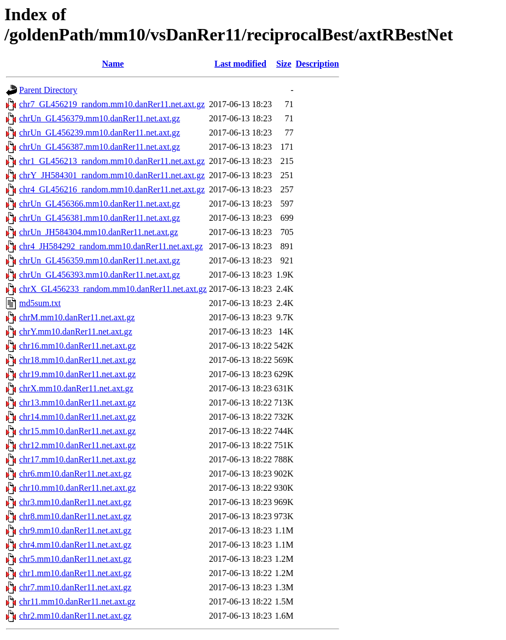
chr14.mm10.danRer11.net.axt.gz (77, 416)
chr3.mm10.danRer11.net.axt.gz (75, 502)
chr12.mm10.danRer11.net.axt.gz (77, 445)
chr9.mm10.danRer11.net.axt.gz (75, 530)
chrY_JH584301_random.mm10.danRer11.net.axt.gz (112, 175)
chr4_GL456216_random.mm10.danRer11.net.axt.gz (112, 189)
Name (113, 63)
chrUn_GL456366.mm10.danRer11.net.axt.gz (99, 203)
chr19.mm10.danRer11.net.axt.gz (77, 374)
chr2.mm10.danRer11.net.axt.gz (75, 615)
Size (284, 63)
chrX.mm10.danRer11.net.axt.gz (76, 388)
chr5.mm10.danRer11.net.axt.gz (75, 558)
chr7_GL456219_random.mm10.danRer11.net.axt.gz (112, 104)
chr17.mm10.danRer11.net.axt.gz (77, 459)
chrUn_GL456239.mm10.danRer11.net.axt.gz (99, 132)
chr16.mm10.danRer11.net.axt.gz (77, 345)
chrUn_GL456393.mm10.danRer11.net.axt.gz (99, 274)
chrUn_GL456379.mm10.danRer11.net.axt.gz (99, 118)
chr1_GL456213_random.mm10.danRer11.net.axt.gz (112, 161)
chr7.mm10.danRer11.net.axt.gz (75, 587)
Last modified (240, 63)
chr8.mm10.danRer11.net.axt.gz (75, 516)
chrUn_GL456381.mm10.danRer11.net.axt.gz (99, 217)
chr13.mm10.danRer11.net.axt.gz (77, 402)
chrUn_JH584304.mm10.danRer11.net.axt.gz (98, 232)
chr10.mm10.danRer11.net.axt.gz (77, 487)
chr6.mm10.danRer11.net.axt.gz (75, 473)
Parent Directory (48, 90)
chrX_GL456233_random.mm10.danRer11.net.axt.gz (113, 288)
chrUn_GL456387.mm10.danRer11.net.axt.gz (99, 146)
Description (317, 63)
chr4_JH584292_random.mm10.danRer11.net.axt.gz (111, 246)
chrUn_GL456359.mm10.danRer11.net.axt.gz (99, 260)
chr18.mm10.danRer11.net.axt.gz (77, 360)
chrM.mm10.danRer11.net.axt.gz (77, 317)
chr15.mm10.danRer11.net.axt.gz (77, 431)
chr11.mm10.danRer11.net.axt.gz (77, 601)
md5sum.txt (40, 303)
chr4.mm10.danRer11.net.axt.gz (75, 544)
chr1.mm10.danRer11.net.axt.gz (75, 573)
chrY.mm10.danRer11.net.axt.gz (75, 331)
